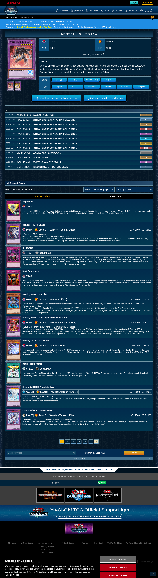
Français (92, 87)
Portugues (141, 87)
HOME (6, 17)
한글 (75, 80)
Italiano (108, 87)
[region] (79, 567)
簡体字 (108, 80)
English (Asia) (92, 80)
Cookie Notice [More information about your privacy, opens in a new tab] (12, 575)
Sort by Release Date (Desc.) (47, 548)
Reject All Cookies (118, 567)
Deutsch (75, 87)
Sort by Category (48, 552)
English (59, 87)
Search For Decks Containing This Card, (34, 27)
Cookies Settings (117, 559)
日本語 (59, 80)
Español (124, 87)
